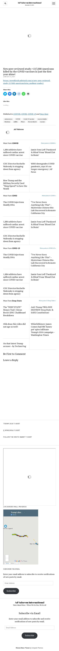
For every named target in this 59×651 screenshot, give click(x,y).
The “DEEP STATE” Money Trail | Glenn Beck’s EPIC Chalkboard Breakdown (14, 311)
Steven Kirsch (32, 122)
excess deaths (42, 119)
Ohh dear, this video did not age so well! (14, 325)
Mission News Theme (22, 648)
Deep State (44, 114)
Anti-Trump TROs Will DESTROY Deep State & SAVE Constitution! (42, 310)
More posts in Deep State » (47, 301)
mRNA (16, 122)
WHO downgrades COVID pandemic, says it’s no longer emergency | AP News (42, 167)
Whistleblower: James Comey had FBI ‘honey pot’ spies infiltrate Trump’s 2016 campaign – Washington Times (43, 329)
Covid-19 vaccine (29, 119)
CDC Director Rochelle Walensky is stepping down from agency (14, 166)
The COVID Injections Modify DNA (13, 203)
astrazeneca (8, 119)
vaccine (42, 122)
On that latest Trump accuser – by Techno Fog (14, 345)
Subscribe (11, 591)
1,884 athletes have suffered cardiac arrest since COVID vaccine (13, 152)
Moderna (7, 122)
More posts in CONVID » (48, 143)
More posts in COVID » (49, 195)
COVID (24, 114)
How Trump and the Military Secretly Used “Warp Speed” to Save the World (15, 184)
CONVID (16, 114)
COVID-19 (32, 114)
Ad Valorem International (29, 2)
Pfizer (23, 122)
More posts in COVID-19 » (48, 248)
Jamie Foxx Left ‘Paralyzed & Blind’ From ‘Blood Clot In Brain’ (43, 152)
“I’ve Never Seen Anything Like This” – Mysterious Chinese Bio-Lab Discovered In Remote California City (43, 207)
